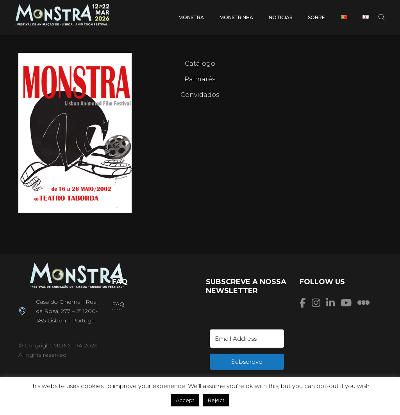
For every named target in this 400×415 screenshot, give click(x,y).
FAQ (118, 304)
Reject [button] (216, 400)
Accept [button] (185, 400)
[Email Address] (247, 338)
